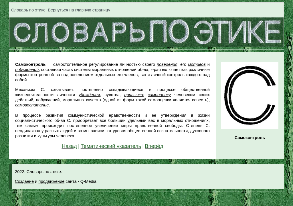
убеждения (89, 94)
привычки (133, 94)
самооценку (159, 94)
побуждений (27, 69)
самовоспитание (32, 105)
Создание (24, 181)
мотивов (197, 64)
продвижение (51, 181)
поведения (167, 64)
